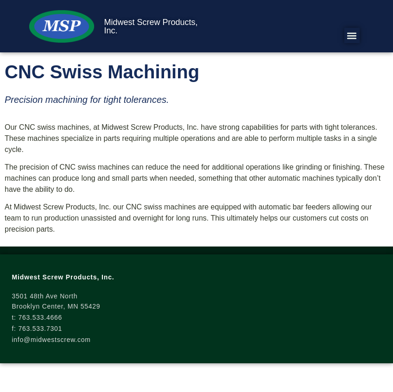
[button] (352, 35)
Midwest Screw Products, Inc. (150, 26)
